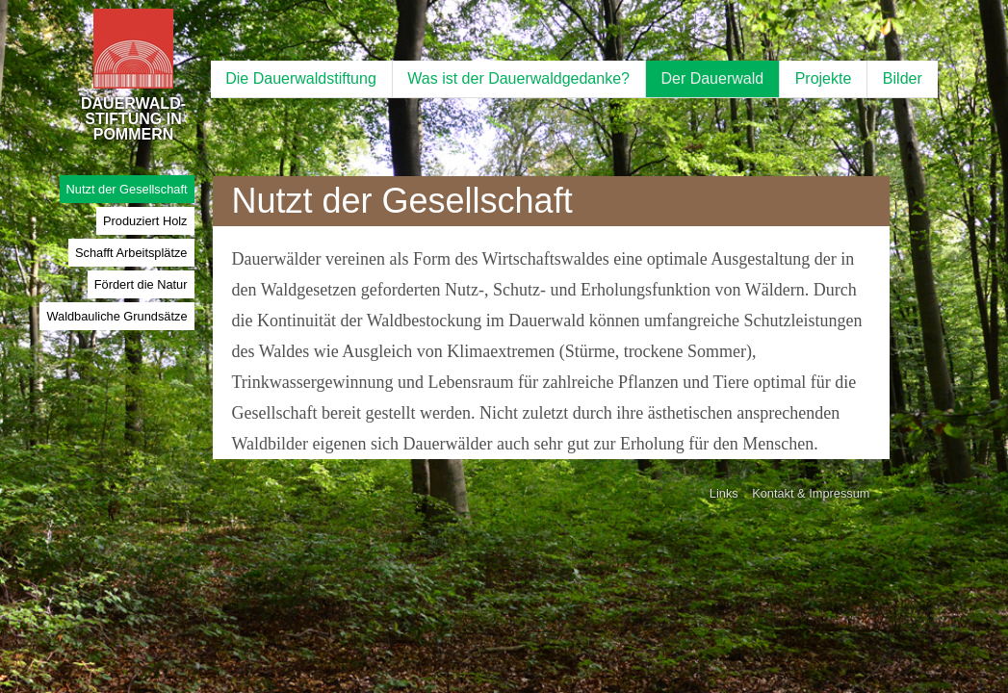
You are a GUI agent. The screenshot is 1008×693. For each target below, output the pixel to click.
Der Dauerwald (711, 78)
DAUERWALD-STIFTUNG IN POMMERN (133, 95)
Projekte (823, 78)
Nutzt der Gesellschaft (127, 189)
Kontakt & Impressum (810, 493)
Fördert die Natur (141, 284)
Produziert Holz (145, 221)
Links (724, 493)
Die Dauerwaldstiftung (300, 78)
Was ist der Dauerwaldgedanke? (518, 78)
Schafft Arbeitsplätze (131, 252)
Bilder (902, 78)
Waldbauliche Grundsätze (116, 316)
